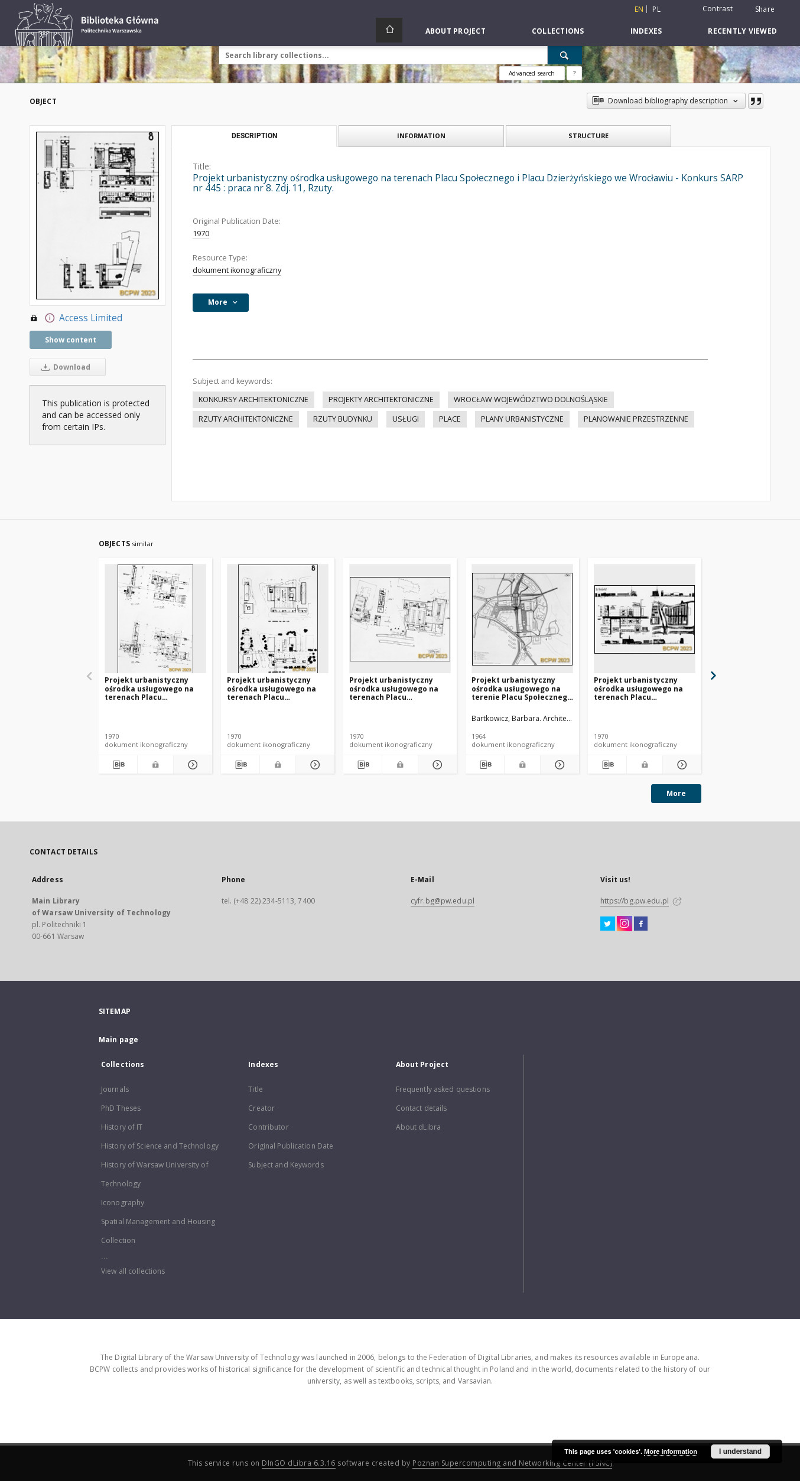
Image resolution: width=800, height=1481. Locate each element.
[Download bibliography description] (118, 764)
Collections (558, 31)
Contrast (718, 9)
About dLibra (418, 1127)
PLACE (450, 419)
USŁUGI (405, 419)
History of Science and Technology (160, 1146)
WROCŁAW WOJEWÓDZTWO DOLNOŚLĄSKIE (531, 399)
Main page (118, 1040)
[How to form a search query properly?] (574, 73)
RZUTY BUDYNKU (342, 419)
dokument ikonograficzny (237, 270)
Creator (261, 1108)
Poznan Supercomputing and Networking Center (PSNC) (512, 1463)
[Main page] (389, 30)
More (676, 793)
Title (255, 1089)
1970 (201, 234)
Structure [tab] (588, 135)
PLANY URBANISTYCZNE (522, 419)
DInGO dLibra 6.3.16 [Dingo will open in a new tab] (299, 1463)
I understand (740, 1451)
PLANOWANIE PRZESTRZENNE (636, 419)
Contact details (421, 1108)
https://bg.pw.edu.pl (634, 901)
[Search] (565, 54)
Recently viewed (742, 31)
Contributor (268, 1127)
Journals (115, 1089)
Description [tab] (254, 136)
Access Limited (76, 318)
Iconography (122, 1203)
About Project (455, 31)
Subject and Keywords (285, 1165)
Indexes (646, 31)
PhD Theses (121, 1108)
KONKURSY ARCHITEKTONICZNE (253, 399)
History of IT (122, 1127)
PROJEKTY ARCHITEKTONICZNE (381, 399)
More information (670, 1451)
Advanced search (532, 73)
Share (765, 9)
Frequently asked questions (443, 1089)
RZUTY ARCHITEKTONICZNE (246, 419)
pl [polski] (656, 9)
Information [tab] (421, 135)
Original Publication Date (290, 1146)
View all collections (133, 1271)
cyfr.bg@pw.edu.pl (442, 901)
